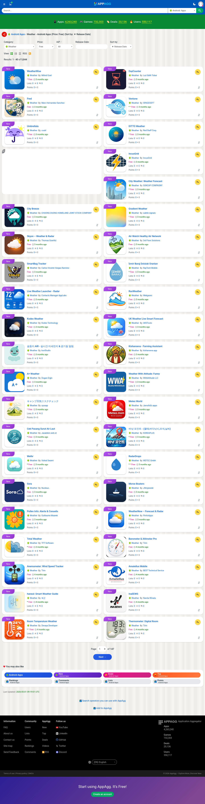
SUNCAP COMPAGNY (152, 185)
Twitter (61, 746)
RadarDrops (135, 456)
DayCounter (135, 71)
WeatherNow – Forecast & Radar (146, 511)
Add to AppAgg (102, 708)
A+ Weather (33, 373)
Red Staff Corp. (150, 130)
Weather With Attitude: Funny (144, 373)
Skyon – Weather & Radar (40, 236)
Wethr (30, 456)
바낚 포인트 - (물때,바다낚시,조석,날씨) (150, 428)
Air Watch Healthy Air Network (145, 236)
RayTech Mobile (150, 268)
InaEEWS (133, 593)
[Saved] (10, 4)
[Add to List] (96, 72)
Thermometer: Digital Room (143, 621)
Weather (32, 75)
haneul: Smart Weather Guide (42, 593)
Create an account (102, 794)
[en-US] (104, 762)
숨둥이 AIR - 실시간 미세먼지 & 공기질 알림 (50, 346)
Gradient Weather (138, 208)
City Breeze (33, 208)
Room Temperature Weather (42, 621)
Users (28, 727)
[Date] (91, 46)
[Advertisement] (52, 172)
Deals (45, 739)
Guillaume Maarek (49, 515)
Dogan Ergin (46, 378)
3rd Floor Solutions (151, 240)
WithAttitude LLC (150, 378)
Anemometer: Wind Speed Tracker (45, 566)
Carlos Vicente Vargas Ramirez (55, 268)
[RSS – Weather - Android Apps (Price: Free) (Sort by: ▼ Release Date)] (30, 53)
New (44, 727)
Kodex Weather (35, 318)
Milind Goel (46, 75)
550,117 (147, 21)
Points (28, 739)
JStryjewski (148, 488)
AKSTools (147, 323)
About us (8, 733)
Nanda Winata (149, 598)
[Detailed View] (16, 53)
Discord (61, 752)
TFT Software (47, 543)
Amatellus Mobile (138, 566)
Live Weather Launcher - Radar (43, 291)
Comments (30, 752)
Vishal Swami (47, 460)
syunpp (44, 405)
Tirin (145, 543)
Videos (45, 746)
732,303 (98, 21)
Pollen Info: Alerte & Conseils (42, 511)
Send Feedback (11, 752)
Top (44, 733)
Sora (29, 483)
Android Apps (14, 675)
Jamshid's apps (150, 405)
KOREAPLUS (148, 433)
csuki (43, 130)
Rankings (29, 746)
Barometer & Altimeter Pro (143, 538)
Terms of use (9, 773)
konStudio (46, 350)
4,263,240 (71, 21)
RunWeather (135, 291)
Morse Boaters (136, 483)
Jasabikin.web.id (49, 433)
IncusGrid (134, 153)
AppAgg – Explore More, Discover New (185, 773)
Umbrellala (33, 126)
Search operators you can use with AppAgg (102, 700)
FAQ (6, 727)
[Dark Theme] (194, 4)
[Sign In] (200, 4)
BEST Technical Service (153, 570)
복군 (43, 598)
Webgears (147, 295)
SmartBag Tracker (36, 263)
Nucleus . (45, 488)
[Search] (85, 10)
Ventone (133, 98)
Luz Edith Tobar (150, 75)
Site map (8, 746)
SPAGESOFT (148, 103)
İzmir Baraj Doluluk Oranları (143, 263)
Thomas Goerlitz (48, 240)
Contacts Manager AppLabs (53, 295)
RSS (45, 752)
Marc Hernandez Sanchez (52, 103)
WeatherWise (34, 71)
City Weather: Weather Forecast (145, 181)
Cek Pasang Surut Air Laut (41, 428)
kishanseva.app (150, 350)
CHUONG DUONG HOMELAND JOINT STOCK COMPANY (66, 213)
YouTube (62, 727)
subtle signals (149, 213)
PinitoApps (148, 515)
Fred (29, 98)
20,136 (122, 21)
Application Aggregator (189, 721)
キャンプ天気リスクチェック (43, 401)
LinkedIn (61, 733)
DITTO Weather (137, 126)
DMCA (31, 773)
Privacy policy (21, 773)
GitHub (61, 739)
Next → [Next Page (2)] (102, 657)
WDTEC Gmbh (149, 460)
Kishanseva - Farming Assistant (145, 346)
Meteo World (135, 401)
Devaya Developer (49, 625)
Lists (27, 733)
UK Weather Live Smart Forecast (146, 318)
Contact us (9, 739)
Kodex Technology (49, 323)
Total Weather (34, 538)
